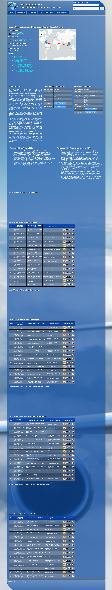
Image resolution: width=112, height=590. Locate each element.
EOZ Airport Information (20, 58)
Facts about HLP (18, 61)
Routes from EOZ (60, 103)
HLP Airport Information (20, 59)
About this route (18, 56)
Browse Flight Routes (46, 12)
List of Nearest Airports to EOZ (22, 64)
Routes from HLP (90, 109)
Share (10, 51)
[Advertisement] (56, 21)
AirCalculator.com (31, 4)
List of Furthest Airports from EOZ (23, 66)
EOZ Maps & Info (60, 106)
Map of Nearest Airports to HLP (22, 68)
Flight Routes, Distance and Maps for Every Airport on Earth (41, 7)
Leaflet (73, 59)
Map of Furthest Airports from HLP (23, 70)
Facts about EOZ (18, 60)
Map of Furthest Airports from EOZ (23, 65)
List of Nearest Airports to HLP (22, 69)
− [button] (41, 34)
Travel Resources (62, 12)
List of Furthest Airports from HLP (23, 71)
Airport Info (32, 12)
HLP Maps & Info (90, 112)
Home (12, 12)
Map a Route (21, 12)
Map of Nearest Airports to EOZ (22, 63)
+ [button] (41, 32)
